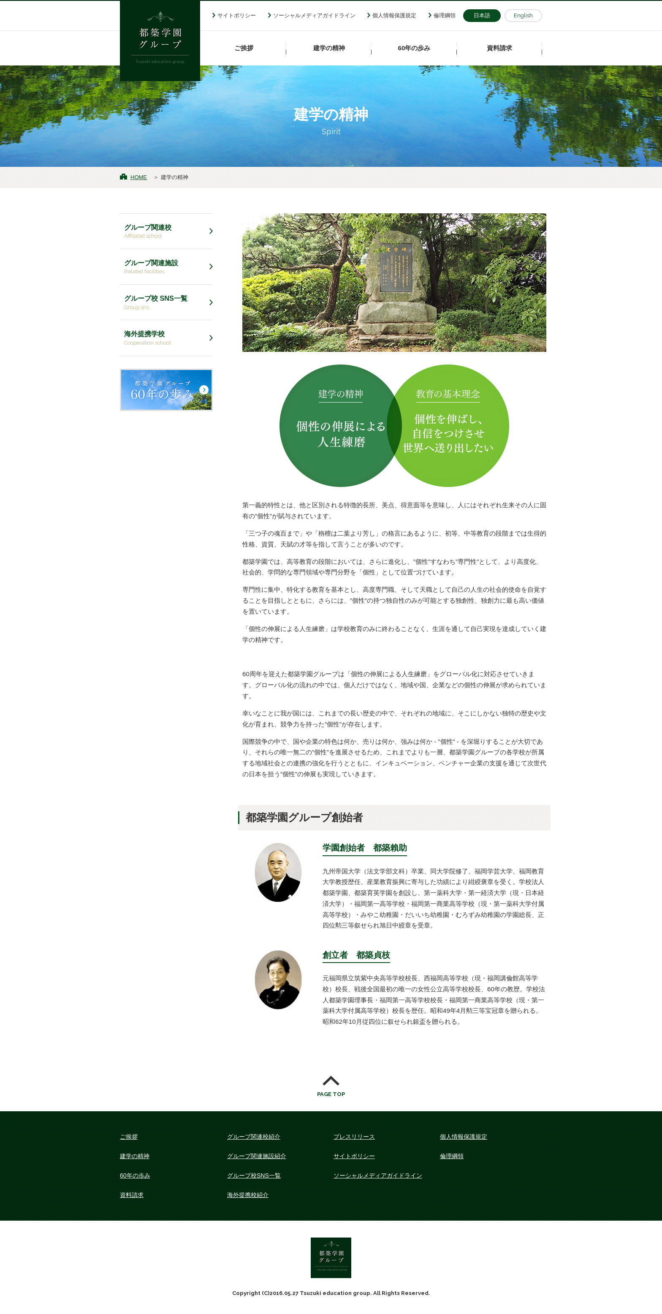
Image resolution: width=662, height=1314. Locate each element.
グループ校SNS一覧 (254, 1175)
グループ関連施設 (166, 267)
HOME (138, 177)
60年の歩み (414, 48)
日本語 (482, 15)
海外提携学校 (166, 338)
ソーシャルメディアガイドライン (314, 15)
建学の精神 (329, 48)
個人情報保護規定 (394, 15)
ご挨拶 (243, 48)
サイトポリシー (236, 15)
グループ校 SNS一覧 (166, 302)
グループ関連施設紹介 (256, 1156)
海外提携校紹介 (248, 1195)
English (523, 15)
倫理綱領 (445, 15)
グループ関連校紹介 (253, 1136)
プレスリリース (354, 1136)
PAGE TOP (331, 1094)
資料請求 (499, 48)
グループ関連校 (166, 231)
